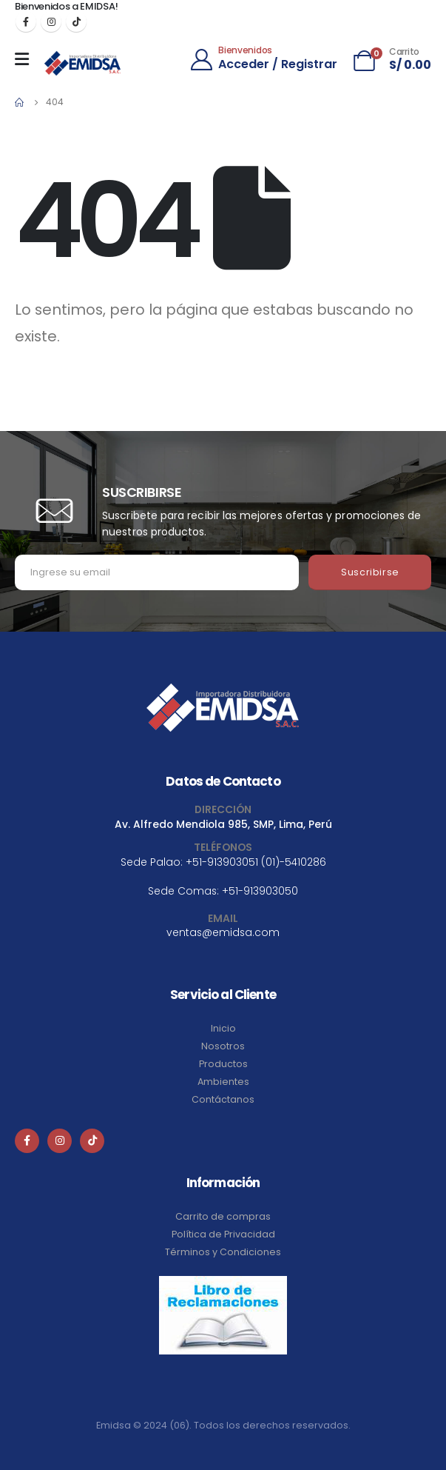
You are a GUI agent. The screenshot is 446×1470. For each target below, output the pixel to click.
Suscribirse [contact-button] (370, 572)
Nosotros (223, 1046)
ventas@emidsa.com (223, 932)
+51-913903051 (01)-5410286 (256, 862)
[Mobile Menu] (25, 59)
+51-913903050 (260, 890)
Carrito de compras (223, 1216)
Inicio (223, 1028)
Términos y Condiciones (223, 1252)
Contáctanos (223, 1099)
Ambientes (223, 1081)
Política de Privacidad (223, 1234)
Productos (223, 1064)
